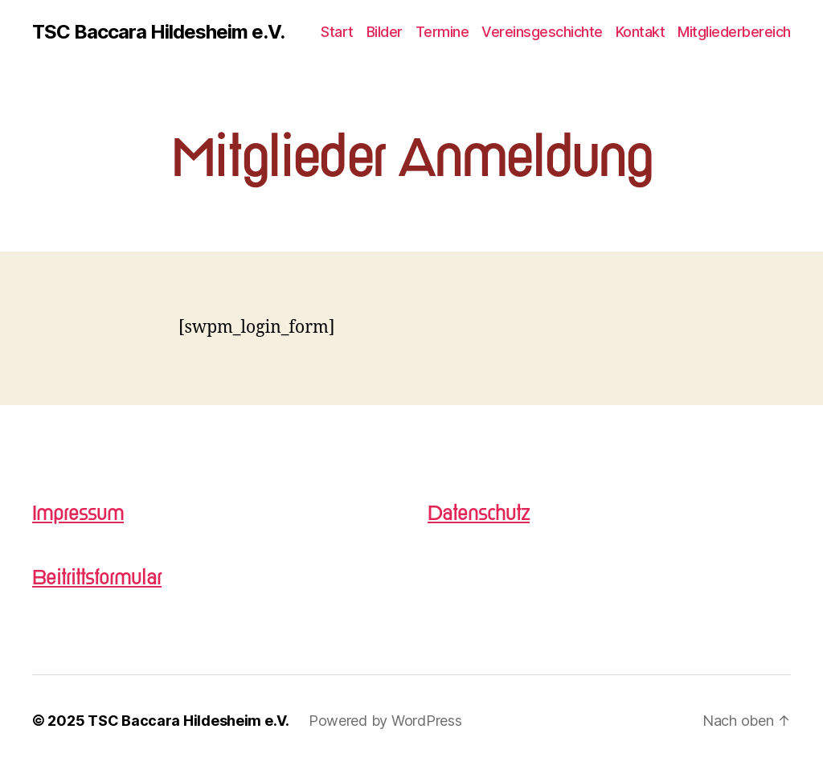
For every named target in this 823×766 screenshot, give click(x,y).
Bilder (384, 31)
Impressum (78, 513)
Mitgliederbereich (734, 31)
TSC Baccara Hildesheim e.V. (158, 32)
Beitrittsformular (97, 577)
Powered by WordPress (385, 720)
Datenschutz (479, 513)
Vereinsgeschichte (542, 31)
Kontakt (640, 31)
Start (337, 31)
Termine (442, 31)
